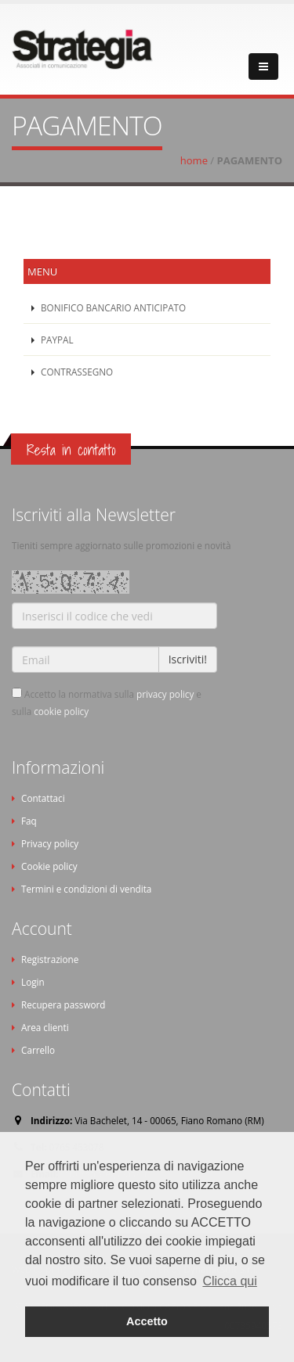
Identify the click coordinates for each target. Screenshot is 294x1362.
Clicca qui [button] (229, 1281)
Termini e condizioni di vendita (86, 888)
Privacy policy (49, 843)
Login (33, 982)
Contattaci (43, 798)
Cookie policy (49, 866)
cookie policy (61, 711)
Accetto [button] (147, 1321)
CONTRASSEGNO (75, 371)
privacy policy (165, 694)
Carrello (38, 1050)
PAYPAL (56, 339)
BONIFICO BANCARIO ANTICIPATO (112, 307)
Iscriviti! (188, 659)
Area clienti (45, 1027)
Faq (29, 820)
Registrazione (49, 959)
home (194, 160)
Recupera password (63, 1004)
